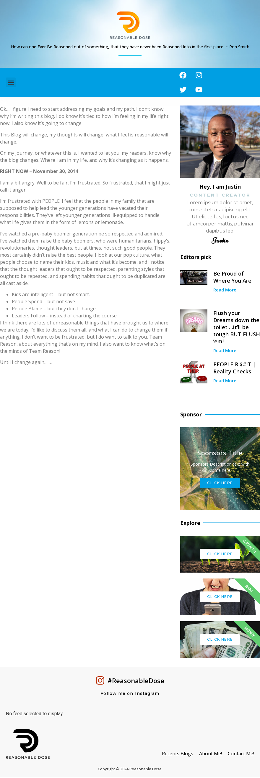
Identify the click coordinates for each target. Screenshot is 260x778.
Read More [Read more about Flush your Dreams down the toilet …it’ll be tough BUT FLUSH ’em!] (224, 351)
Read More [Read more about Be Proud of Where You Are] (224, 291)
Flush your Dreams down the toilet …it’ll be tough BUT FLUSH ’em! (236, 328)
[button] (11, 83)
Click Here (220, 484)
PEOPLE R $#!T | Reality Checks (234, 369)
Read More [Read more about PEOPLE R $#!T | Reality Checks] (224, 381)
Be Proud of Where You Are (232, 278)
